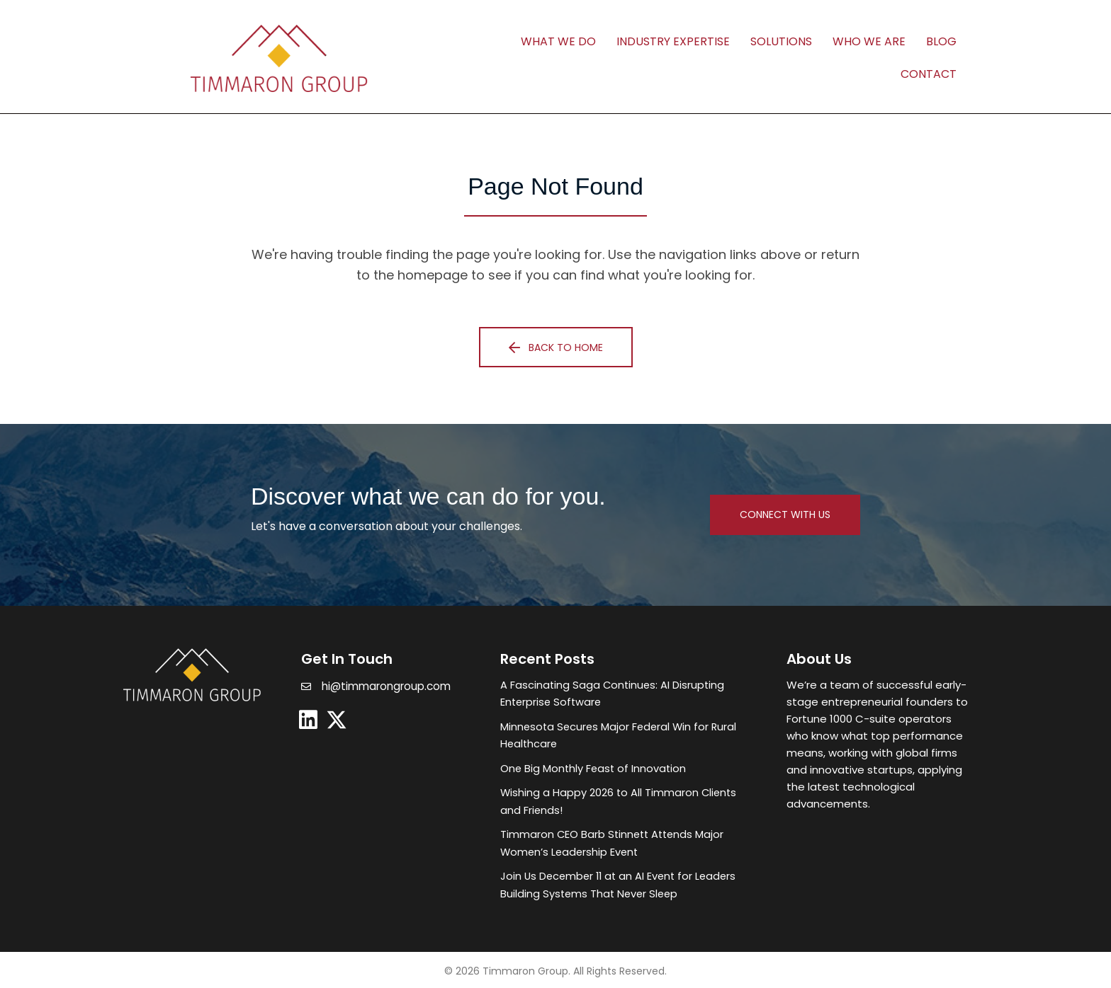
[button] (556, 347)
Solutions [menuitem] (781, 41)
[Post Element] (629, 694)
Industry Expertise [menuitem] (673, 41)
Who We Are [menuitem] (869, 41)
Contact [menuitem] (929, 74)
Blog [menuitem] (941, 41)
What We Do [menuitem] (558, 41)
